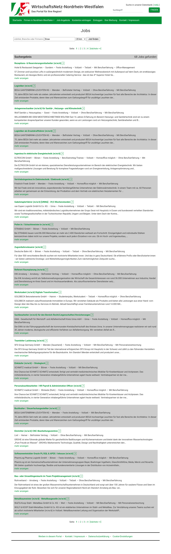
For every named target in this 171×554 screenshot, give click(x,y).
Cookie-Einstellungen (123, 536)
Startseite (17, 20)
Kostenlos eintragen (81, 20)
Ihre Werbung (111, 20)
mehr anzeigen (21, 78)
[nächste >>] (95, 48)
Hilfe (156, 5)
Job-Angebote (63, 20)
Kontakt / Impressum (129, 20)
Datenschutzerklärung (98, 536)
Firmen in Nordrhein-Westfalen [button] (38, 20)
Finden (154, 10)
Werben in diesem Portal (50, 536)
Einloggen (97, 20)
